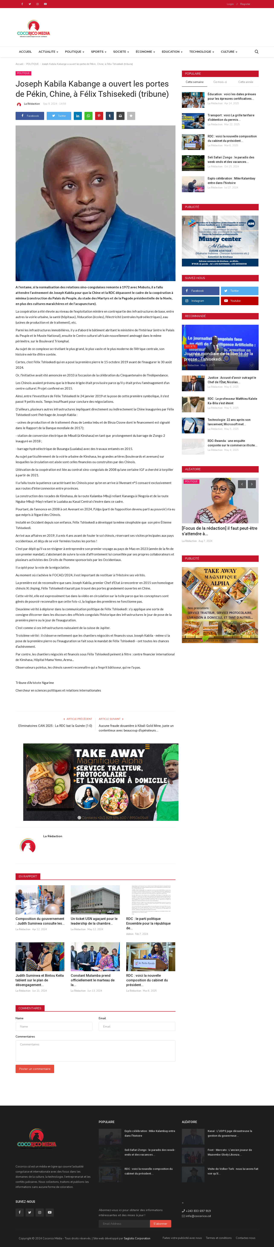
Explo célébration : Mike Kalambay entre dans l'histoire (231, 181)
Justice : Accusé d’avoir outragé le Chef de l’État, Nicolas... (232, 380)
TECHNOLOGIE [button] (201, 52)
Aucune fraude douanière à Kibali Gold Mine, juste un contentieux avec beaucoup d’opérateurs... (136, 728)
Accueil (25, 52)
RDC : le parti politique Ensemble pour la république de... (148, 923)
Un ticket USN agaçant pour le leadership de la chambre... (94, 921)
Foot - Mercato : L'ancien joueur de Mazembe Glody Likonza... (230, 1152)
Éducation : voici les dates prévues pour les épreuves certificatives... (232, 96)
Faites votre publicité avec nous (182, 1238)
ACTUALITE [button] (48, 52)
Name (19, 1018)
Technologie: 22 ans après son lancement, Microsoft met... (229, 422)
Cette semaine (194, 82)
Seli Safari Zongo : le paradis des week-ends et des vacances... (231, 160)
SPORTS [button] (98, 52)
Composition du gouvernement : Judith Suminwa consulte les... (40, 921)
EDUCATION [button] (172, 52)
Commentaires (30, 1008)
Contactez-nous (245, 1238)
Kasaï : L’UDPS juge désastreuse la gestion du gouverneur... (230, 1133)
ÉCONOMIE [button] (145, 52)
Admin (129, 934)
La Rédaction (28, 104)
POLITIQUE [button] (74, 52)
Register (245, 4)
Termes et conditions (219, 1238)
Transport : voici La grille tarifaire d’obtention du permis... (231, 117)
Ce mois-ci (220, 82)
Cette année (245, 82)
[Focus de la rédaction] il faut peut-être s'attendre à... (219, 531)
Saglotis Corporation (137, 1238)
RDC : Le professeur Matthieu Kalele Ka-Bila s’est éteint (232, 401)
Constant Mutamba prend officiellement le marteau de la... (93, 980)
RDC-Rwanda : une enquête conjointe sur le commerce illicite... (232, 443)
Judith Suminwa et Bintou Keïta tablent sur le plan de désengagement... (40, 980)
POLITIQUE (32, 64)
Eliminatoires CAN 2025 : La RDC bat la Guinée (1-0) (55, 726)
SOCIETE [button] (121, 52)
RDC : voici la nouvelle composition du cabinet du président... (147, 980)
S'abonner (160, 1224)
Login (230, 4)
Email (102, 1018)
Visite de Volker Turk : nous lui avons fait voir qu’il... (233, 1171)
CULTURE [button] (229, 52)
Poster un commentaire (35, 1069)
